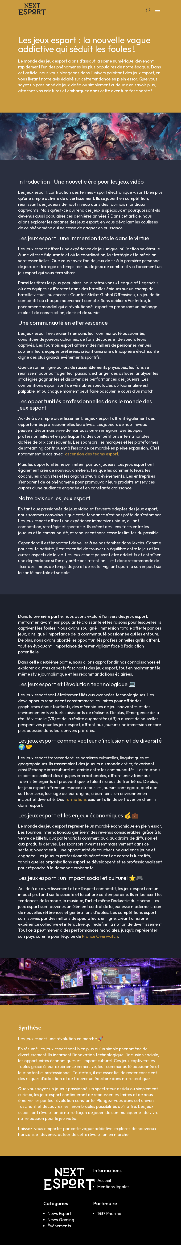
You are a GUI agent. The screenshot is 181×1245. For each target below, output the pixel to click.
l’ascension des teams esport (91, 454)
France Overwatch (100, 936)
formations (76, 799)
